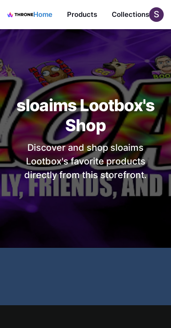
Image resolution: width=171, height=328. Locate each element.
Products (82, 14)
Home (42, 14)
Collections (130, 14)
